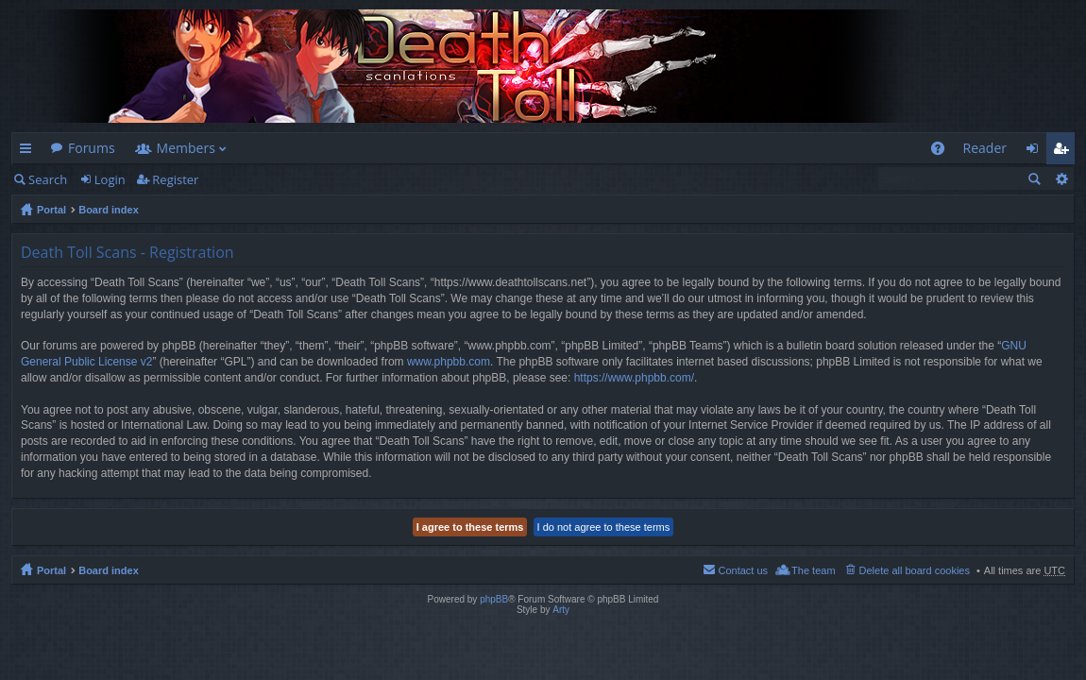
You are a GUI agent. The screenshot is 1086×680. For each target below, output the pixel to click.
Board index (108, 209)
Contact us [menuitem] (743, 570)
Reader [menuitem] (985, 148)
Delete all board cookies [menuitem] (914, 570)
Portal (51, 209)
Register (175, 179)
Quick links (29, 151)
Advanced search (1061, 178)
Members (186, 148)
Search (47, 179)
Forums (91, 148)
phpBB (494, 599)
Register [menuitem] (1064, 151)
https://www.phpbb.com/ (634, 377)
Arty (560, 609)
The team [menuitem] (813, 570)
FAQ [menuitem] (943, 151)
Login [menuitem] (1037, 151)
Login (110, 179)
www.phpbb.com (448, 361)
